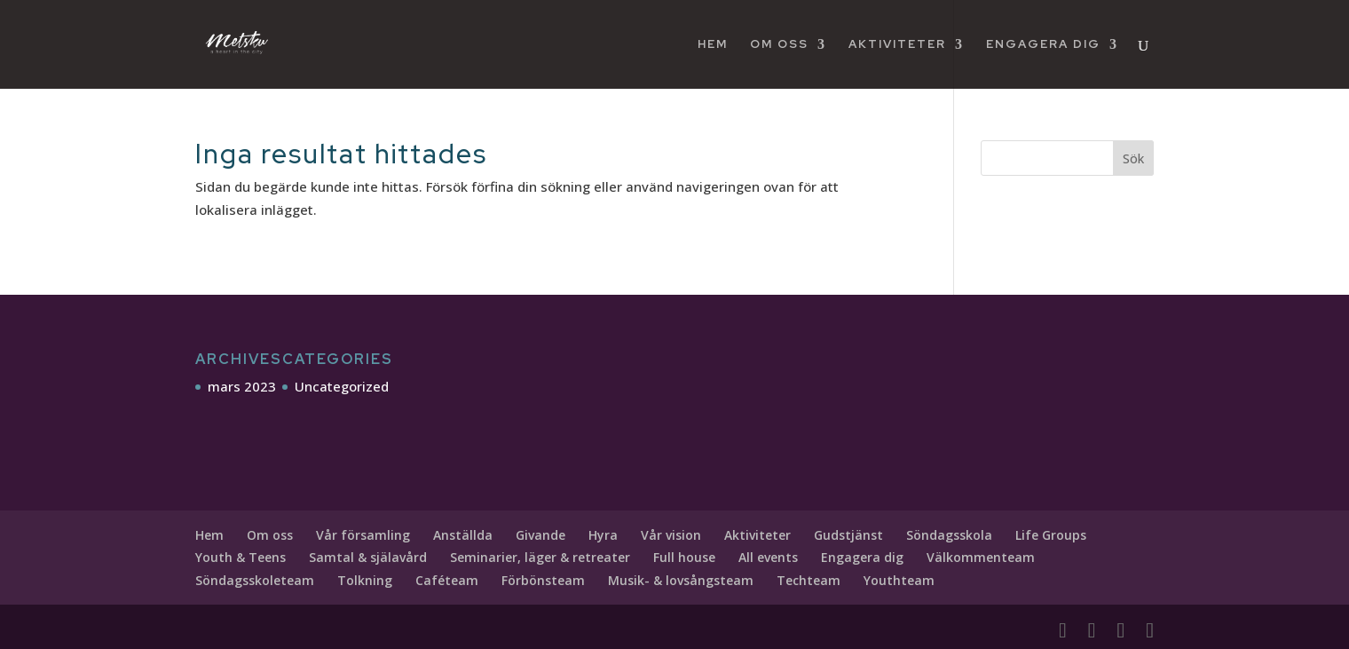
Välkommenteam (981, 557)
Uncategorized (342, 386)
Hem (713, 44)
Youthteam (899, 580)
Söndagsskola (949, 534)
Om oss (779, 44)
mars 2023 (242, 386)
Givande (540, 534)
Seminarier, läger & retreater (540, 557)
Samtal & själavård (368, 557)
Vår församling (363, 534)
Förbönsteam (543, 580)
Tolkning (364, 580)
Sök (1133, 158)
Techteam (808, 580)
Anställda (463, 534)
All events (768, 557)
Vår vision (671, 534)
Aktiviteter (897, 44)
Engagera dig (1043, 44)
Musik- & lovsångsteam (680, 580)
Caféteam (446, 580)
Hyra (603, 534)
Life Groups (1050, 534)
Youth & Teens (240, 557)
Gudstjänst (848, 534)
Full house (684, 557)
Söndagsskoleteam (254, 580)
